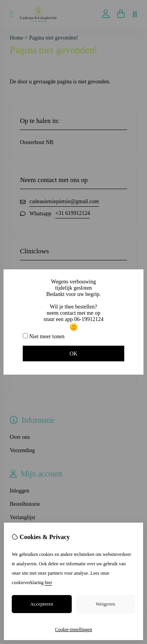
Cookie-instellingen (73, 629)
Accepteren (41, 604)
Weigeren (105, 604)
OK (73, 354)
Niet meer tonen (44, 336)
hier (48, 582)
